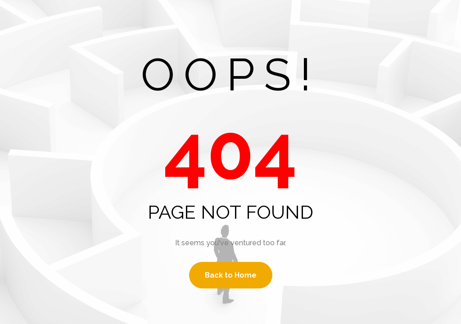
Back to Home (231, 275)
